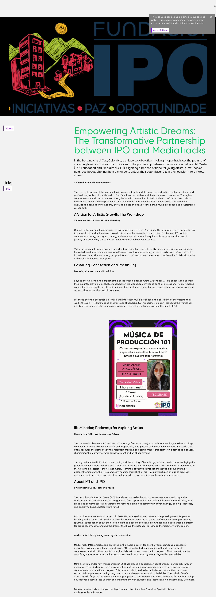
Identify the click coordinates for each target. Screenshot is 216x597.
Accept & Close (160, 30)
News (9, 128)
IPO (8, 188)
